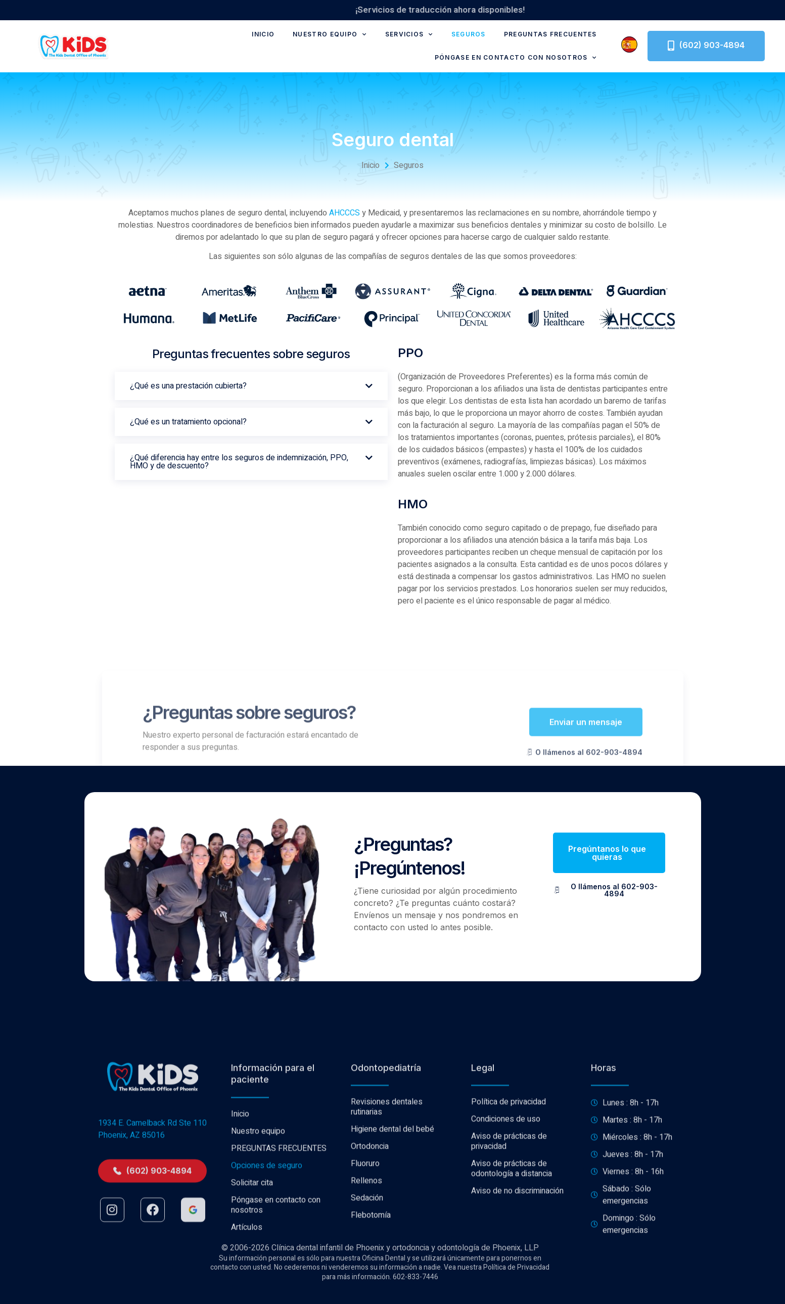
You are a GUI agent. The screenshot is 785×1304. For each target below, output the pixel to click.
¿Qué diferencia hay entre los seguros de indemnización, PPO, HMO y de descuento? (239, 462)
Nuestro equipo (330, 34)
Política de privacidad (508, 1203)
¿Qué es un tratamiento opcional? (188, 422)
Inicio (263, 34)
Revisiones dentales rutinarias (387, 1208)
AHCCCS (344, 213)
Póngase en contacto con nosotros (516, 58)
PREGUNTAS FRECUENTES (550, 34)
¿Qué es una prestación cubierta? (188, 386)
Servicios (409, 34)
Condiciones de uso (505, 1220)
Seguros (468, 34)
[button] (251, 386)
